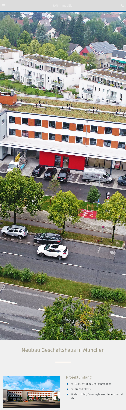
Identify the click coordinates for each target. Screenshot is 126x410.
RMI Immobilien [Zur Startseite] (63, 5)
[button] (3, 5)
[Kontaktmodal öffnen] (121, 4)
